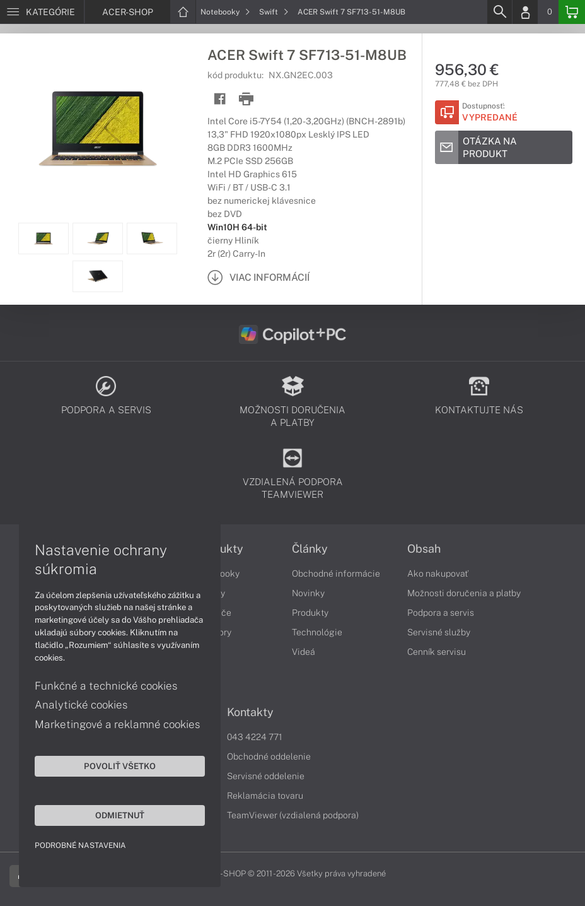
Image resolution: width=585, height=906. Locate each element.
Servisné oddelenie (265, 776)
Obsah (424, 549)
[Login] (525, 12)
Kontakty (250, 712)
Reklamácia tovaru (265, 796)
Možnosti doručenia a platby (464, 593)
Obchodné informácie (336, 573)
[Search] (499, 12)
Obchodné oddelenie (269, 756)
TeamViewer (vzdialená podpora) (293, 815)
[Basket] (572, 12)
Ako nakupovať (437, 573)
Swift (274, 12)
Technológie (317, 632)
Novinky (308, 593)
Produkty (310, 613)
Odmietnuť (119, 815)
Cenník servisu (436, 652)
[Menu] (42, 12)
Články (310, 549)
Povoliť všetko (120, 766)
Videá (303, 652)
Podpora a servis (440, 613)
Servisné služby (438, 632)
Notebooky (225, 12)
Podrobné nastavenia (80, 845)
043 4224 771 (254, 737)
